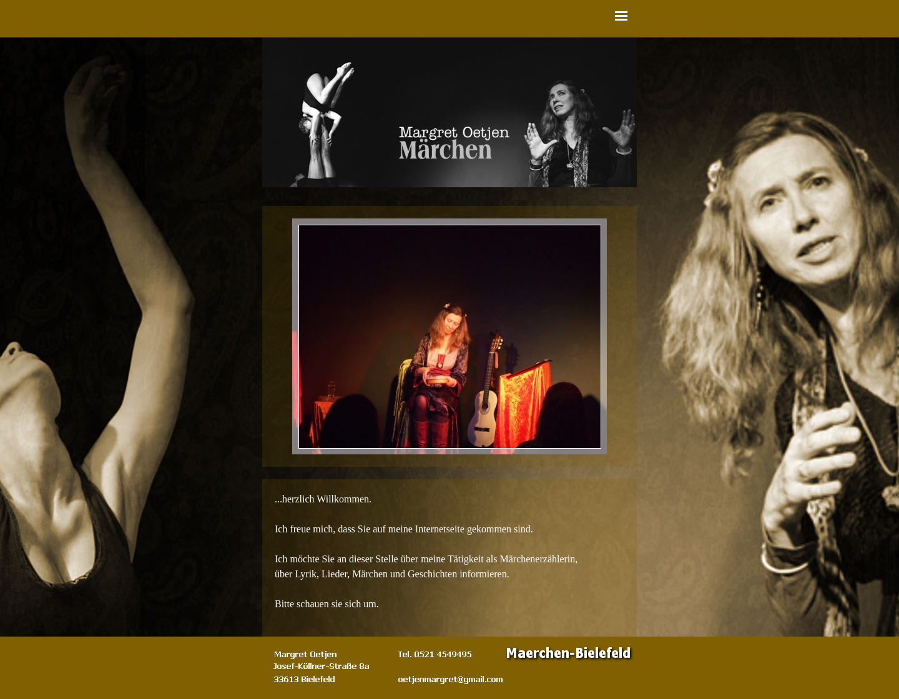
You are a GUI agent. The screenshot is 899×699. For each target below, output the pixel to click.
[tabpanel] (449, 558)
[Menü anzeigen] (621, 15)
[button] (450, 678)
